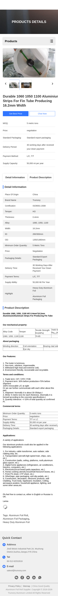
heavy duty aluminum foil (16, 522)
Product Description (41, 177)
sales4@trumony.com (16, 570)
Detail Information (15, 177)
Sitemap (26, 586)
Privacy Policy (14, 586)
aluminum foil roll (18, 515)
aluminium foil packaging (16, 519)
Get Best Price (16, 114)
